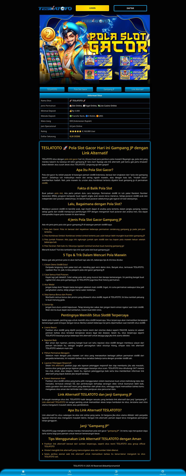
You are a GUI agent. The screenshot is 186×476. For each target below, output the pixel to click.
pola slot (59, 193)
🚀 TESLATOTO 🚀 (78, 100)
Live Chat (163, 473)
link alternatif (58, 365)
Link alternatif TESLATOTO (53, 402)
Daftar (70, 473)
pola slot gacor (71, 159)
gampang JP (113, 431)
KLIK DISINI (75, 136)
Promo (23, 473)
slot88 (44, 183)
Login (116, 473)
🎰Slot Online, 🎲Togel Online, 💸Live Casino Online (93, 105)
